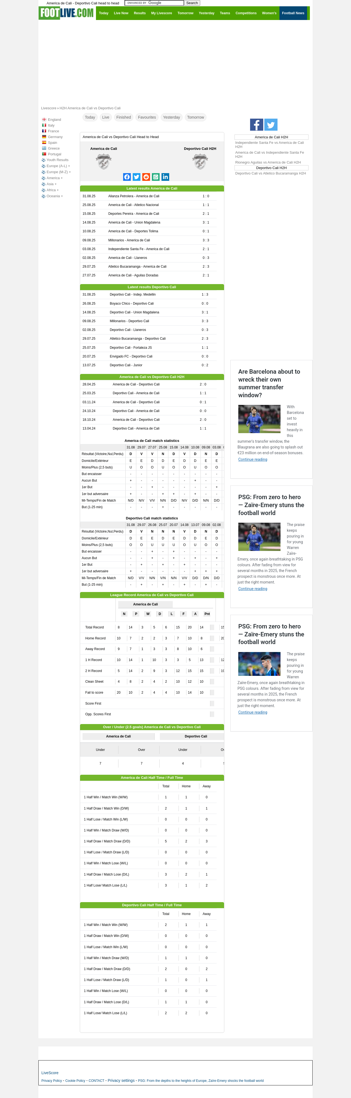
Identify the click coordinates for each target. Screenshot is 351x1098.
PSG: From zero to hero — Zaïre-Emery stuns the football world (271, 505)
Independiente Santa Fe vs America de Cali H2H (269, 145)
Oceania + (52, 196)
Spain (52, 143)
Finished (124, 117)
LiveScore (49, 1073)
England (54, 120)
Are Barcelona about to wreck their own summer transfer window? (269, 383)
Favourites (147, 117)
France (53, 131)
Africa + (50, 190)
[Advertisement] (175, 62)
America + (52, 178)
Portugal (54, 154)
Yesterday (171, 117)
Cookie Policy (75, 1081)
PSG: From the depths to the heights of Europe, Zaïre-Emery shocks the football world (201, 1081)
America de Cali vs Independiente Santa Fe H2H (269, 154)
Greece (54, 148)
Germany (55, 137)
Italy (51, 125)
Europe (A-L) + (55, 166)
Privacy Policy (51, 1081)
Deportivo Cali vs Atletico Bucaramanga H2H (270, 173)
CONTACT (96, 1081)
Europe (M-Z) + (56, 172)
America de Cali (103, 149)
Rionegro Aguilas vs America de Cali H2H (268, 162)
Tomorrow (195, 117)
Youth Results (55, 160)
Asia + (49, 184)
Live (105, 117)
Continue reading (252, 459)
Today (90, 117)
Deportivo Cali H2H (200, 149)
